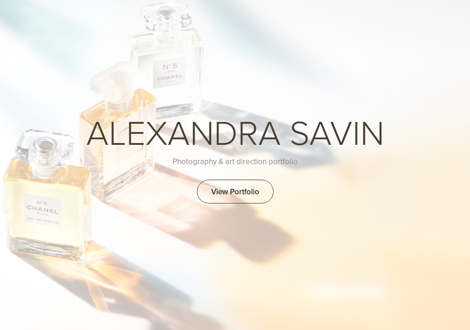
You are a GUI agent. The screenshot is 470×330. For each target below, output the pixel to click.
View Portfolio (235, 191)
